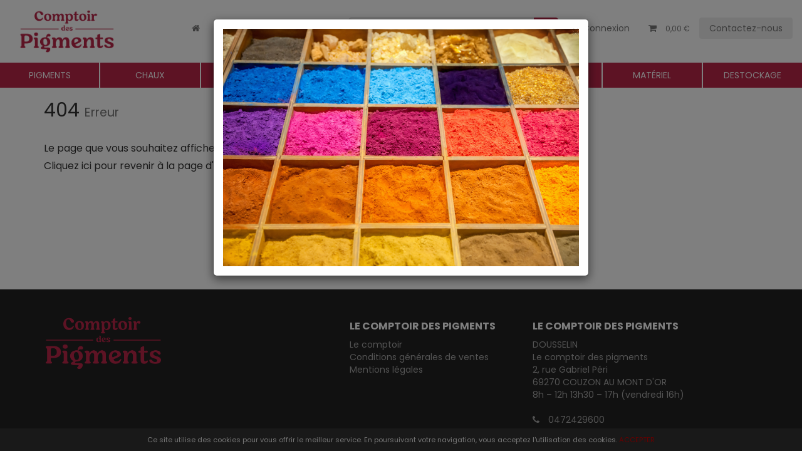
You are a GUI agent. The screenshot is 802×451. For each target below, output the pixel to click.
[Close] (401, 31)
